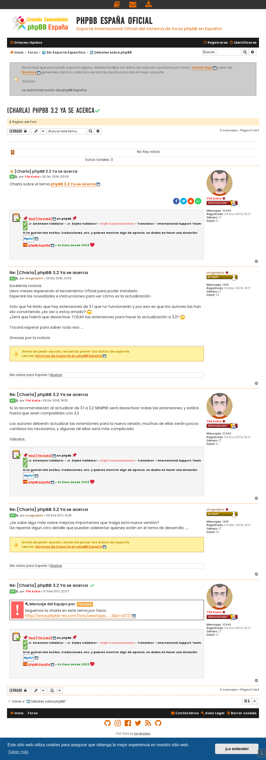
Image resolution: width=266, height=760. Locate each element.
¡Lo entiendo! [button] (237, 749)
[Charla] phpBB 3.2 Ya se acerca (51, 110)
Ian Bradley (142, 733)
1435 (225, 285)
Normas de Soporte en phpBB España (68, 356)
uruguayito (215, 272)
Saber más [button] (18, 752)
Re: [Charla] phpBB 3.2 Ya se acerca (49, 273)
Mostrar (56, 375)
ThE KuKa (214, 198)
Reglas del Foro (23, 122)
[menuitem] (117, 4)
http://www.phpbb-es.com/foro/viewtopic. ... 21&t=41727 (78, 615)
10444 (226, 210)
